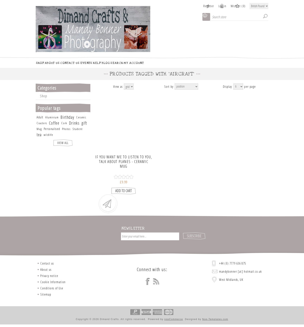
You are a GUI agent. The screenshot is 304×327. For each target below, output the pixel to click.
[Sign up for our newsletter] (150, 240)
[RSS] (156, 282)
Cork (64, 127)
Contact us (47, 264)
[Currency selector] (259, 6)
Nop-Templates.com (215, 319)
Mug (39, 133)
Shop (43, 100)
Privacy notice (49, 276)
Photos (66, 133)
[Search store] (239, 17)
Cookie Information (53, 282)
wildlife (48, 139)
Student (78, 133)
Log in (218, 6)
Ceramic (81, 121)
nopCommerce (173, 319)
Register (200, 6)
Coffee (54, 127)
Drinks (74, 127)
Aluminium (52, 121)
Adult (40, 121)
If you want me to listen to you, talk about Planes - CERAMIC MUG (123, 166)
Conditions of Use (51, 289)
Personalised (52, 133)
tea (39, 138)
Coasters (42, 127)
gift (84, 127)
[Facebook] (148, 282)
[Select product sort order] (186, 91)
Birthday (67, 121)
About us (46, 270)
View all (63, 147)
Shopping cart (206, 17)
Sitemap (45, 295)
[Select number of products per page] (238, 91)
